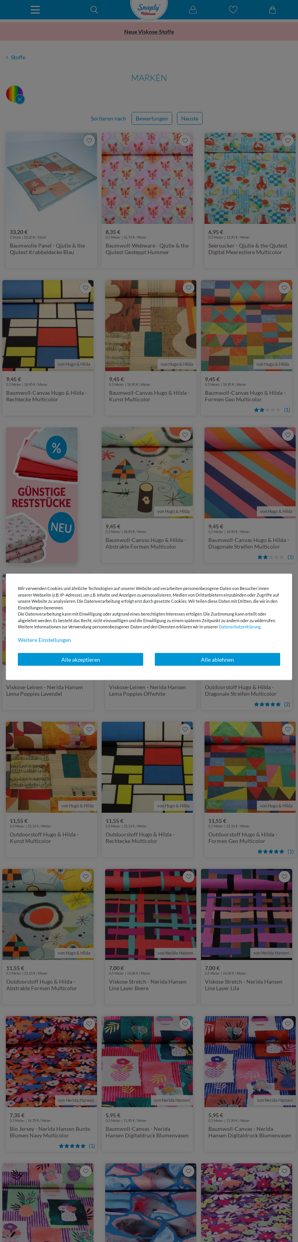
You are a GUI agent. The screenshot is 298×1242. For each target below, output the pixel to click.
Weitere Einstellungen (44, 639)
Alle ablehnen (217, 659)
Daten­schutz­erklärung (240, 626)
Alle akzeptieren (80, 659)
